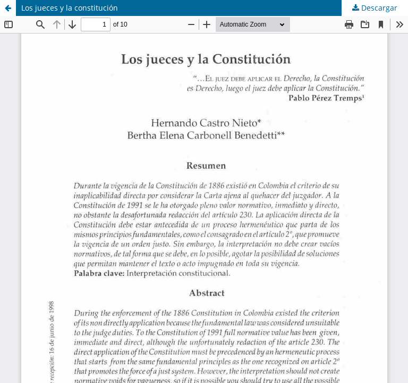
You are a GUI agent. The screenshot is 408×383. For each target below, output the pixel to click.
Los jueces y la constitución (69, 8)
